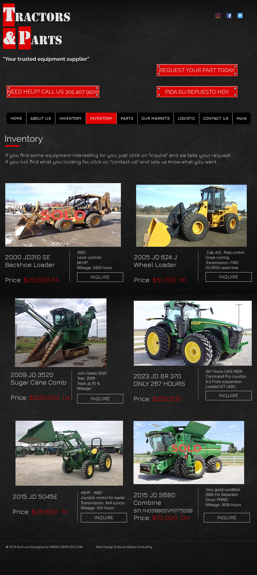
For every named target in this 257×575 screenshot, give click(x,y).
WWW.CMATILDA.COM (66, 547)
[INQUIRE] (100, 277)
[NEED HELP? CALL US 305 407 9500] (53, 92)
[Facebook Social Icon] (229, 15)
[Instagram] (218, 15)
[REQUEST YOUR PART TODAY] (197, 70)
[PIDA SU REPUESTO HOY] (197, 91)
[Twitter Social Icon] (240, 15)
